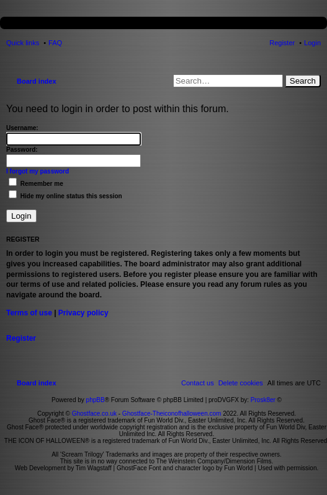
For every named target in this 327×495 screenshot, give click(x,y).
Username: (22, 128)
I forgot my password (37, 171)
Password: (22, 149)
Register (21, 338)
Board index (36, 81)
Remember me (36, 183)
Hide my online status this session (65, 196)
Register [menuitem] (282, 42)
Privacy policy (83, 313)
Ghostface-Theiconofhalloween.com (172, 413)
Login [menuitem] (312, 42)
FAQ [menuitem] (55, 42)
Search (303, 80)
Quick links (22, 42)
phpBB (95, 399)
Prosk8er (263, 399)
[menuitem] (240, 383)
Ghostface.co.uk (95, 413)
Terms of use (29, 313)
